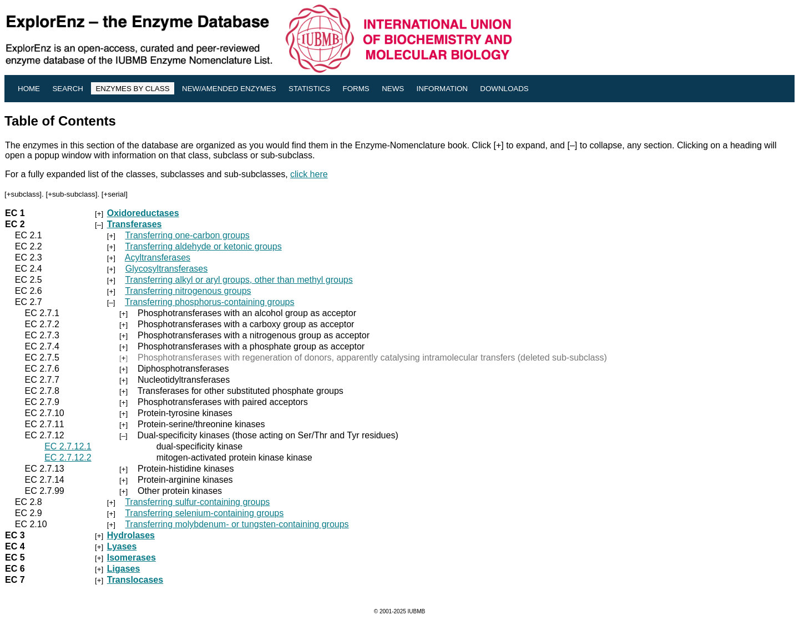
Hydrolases (131, 535)
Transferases (134, 224)
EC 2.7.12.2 (68, 457)
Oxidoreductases (143, 213)
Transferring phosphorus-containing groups (209, 302)
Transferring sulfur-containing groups (197, 502)
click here (309, 174)
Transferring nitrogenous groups (188, 291)
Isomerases (131, 557)
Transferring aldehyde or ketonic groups (203, 246)
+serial (115, 194)
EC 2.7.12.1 (68, 446)
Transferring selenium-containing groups (204, 513)
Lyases (122, 546)
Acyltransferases (157, 257)
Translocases (135, 579)
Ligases (123, 568)
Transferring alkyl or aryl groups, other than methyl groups (238, 279)
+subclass (23, 194)
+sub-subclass (71, 194)
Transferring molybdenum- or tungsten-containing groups (236, 524)
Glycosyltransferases (166, 268)
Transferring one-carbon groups (187, 235)
